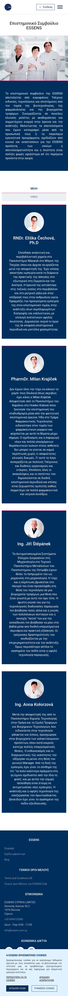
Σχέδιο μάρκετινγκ (14, 854)
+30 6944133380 (13, 919)
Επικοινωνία (34, 894)
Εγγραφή (9, 848)
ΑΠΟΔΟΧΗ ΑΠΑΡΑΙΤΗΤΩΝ (46, 978)
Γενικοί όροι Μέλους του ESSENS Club (25, 883)
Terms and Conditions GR (18, 878)
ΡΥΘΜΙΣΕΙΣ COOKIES (44, 988)
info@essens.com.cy (15, 930)
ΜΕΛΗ (34, 188)
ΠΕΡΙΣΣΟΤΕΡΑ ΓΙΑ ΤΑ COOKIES (16, 978)
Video (34, 196)
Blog (6, 859)
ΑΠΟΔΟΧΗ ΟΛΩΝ (17, 988)
